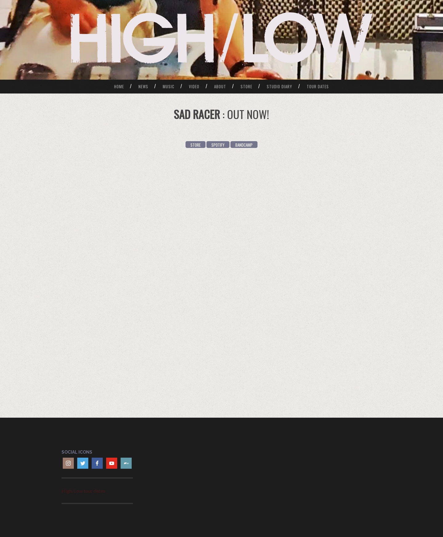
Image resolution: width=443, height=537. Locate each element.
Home (119, 86)
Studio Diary (279, 86)
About (220, 86)
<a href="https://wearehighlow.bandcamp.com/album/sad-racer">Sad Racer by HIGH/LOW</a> (221, 282)
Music (168, 86)
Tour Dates (318, 86)
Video (194, 86)
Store (246, 86)
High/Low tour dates (83, 491)
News (143, 86)
